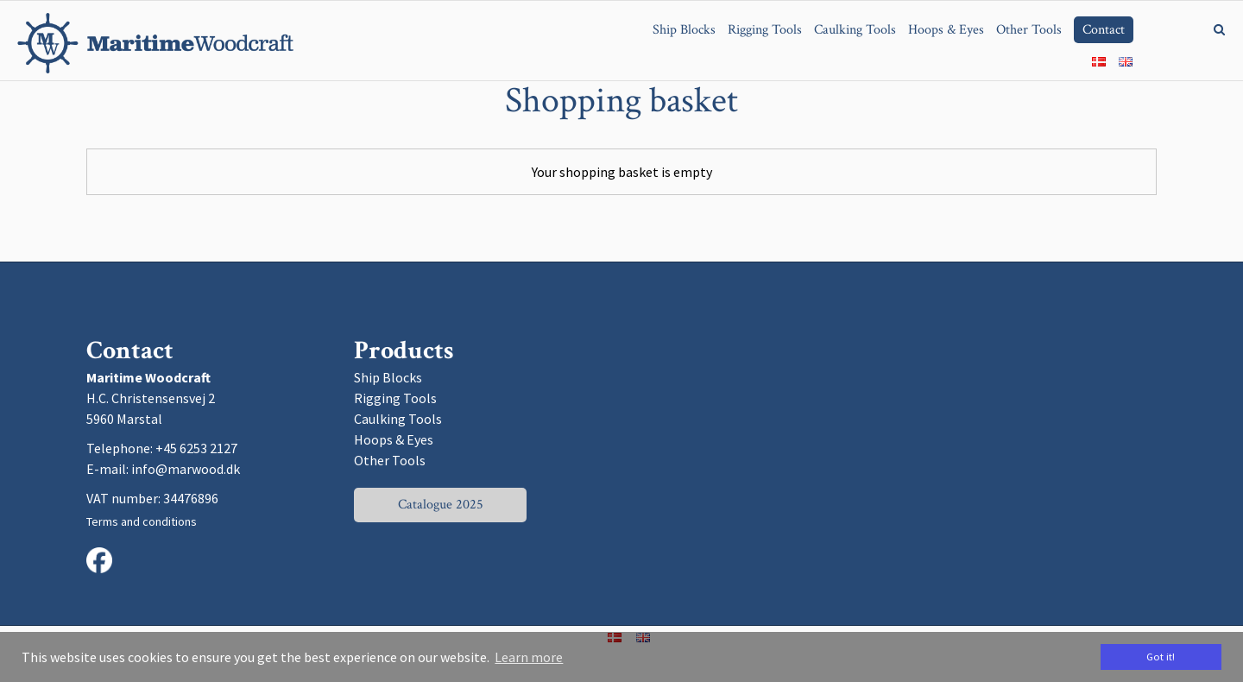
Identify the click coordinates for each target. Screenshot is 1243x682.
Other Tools (390, 460)
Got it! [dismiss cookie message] (1160, 656)
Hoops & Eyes (393, 439)
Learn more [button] (529, 657)
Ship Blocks (388, 377)
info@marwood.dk (185, 468)
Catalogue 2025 (440, 505)
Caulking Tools (398, 418)
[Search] (1206, 28)
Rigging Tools (395, 398)
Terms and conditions (141, 522)
